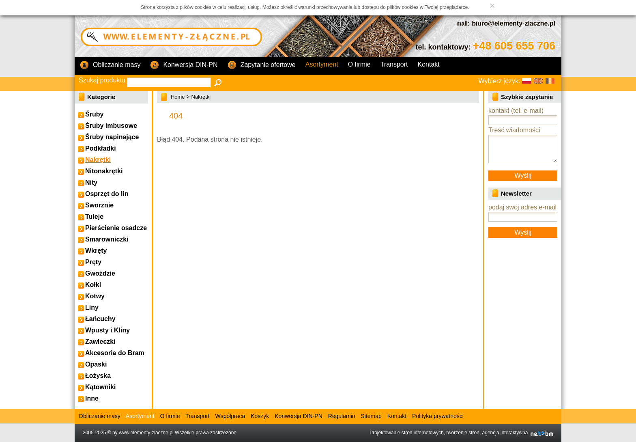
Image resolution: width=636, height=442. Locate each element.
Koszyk (260, 416)
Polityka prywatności (438, 416)
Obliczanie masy (110, 65)
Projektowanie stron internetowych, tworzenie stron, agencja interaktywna (461, 433)
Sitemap (371, 416)
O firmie (359, 64)
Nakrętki (201, 97)
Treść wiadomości (514, 130)
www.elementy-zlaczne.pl (146, 433)
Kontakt (429, 64)
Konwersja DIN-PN (183, 65)
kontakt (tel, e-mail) (516, 110)
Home (178, 97)
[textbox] (169, 82)
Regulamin (341, 416)
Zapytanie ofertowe (262, 65)
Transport (394, 64)
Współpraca (230, 416)
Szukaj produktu (102, 80)
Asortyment (321, 64)
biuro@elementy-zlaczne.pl (513, 23)
